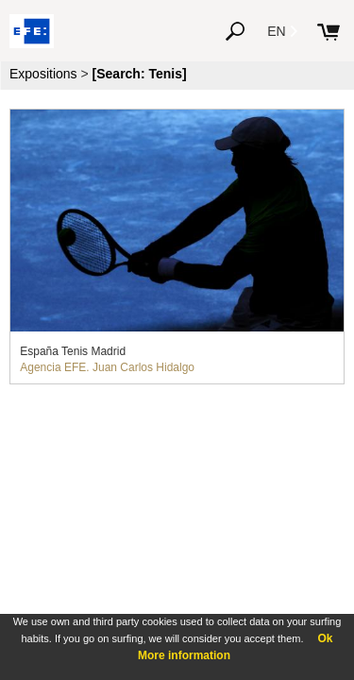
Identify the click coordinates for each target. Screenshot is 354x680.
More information (184, 655)
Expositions (43, 73)
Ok (324, 638)
